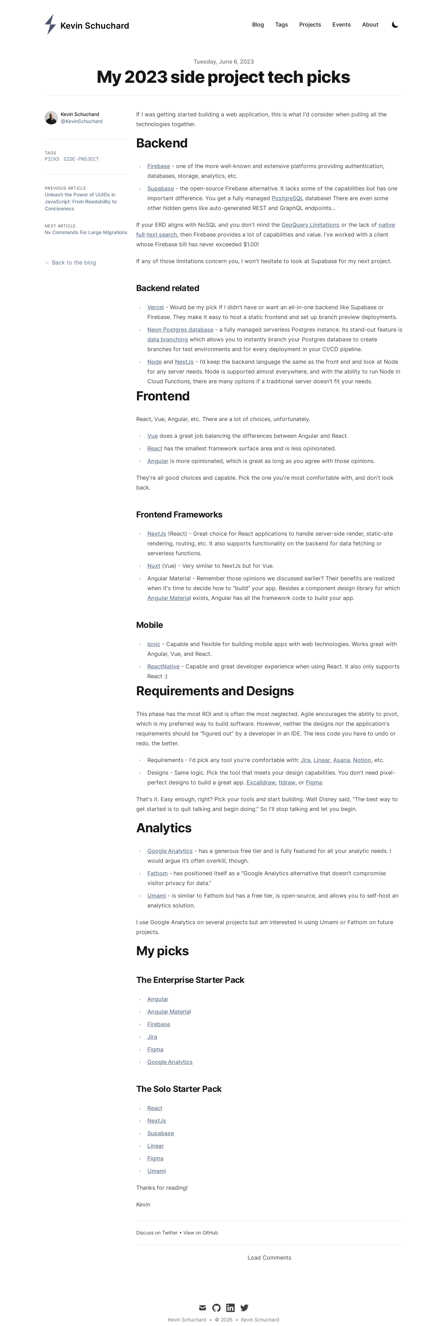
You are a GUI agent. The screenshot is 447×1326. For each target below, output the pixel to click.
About (370, 24)
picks (52, 159)
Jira (305, 759)
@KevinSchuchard (82, 121)
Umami (156, 895)
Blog (258, 24)
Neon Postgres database (180, 329)
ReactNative (163, 666)
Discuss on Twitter (157, 1233)
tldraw (287, 782)
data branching (167, 339)
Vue (152, 435)
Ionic (153, 643)
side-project (81, 159)
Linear (322, 759)
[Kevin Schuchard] (87, 24)
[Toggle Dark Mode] (395, 24)
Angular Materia (168, 597)
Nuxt (153, 565)
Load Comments (269, 1257)
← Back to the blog (70, 262)
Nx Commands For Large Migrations (86, 232)
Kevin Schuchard (260, 1320)
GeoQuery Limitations (310, 224)
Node (154, 361)
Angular (157, 460)
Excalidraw (261, 782)
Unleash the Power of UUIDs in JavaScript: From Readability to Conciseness (81, 201)
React (154, 448)
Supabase (160, 188)
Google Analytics (170, 850)
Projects (310, 24)
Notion (362, 759)
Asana (341, 759)
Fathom (157, 873)
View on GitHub (200, 1233)
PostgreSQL (287, 198)
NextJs (156, 533)
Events (341, 24)
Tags (281, 24)
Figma (314, 782)
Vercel (155, 307)
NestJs (184, 361)
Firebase (158, 165)
